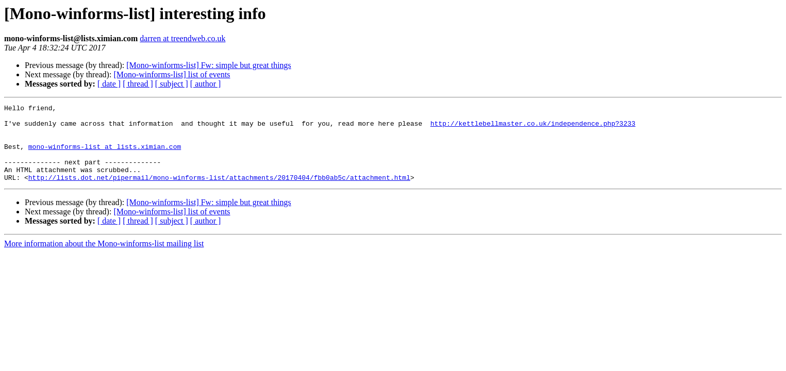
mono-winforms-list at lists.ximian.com (104, 155)
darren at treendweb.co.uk (182, 38)
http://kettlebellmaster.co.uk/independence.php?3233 (533, 127)
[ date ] (109, 83)
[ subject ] (171, 83)
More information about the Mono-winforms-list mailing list (104, 259)
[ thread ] (138, 83)
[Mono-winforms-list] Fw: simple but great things (208, 65)
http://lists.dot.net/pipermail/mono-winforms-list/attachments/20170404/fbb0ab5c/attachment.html (219, 192)
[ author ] (205, 83)
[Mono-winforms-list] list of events (171, 74)
